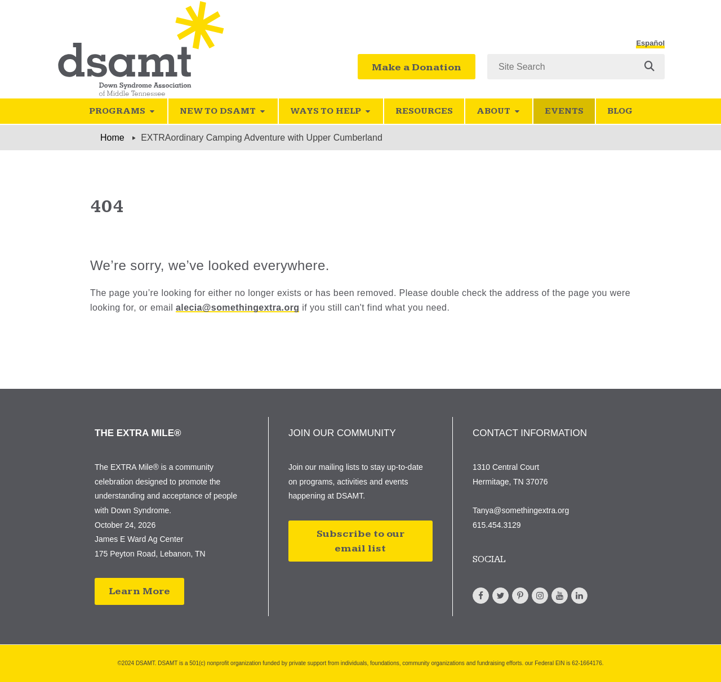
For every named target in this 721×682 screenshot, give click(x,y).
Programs (122, 111)
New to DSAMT (223, 111)
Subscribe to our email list (360, 541)
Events (564, 111)
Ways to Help (331, 111)
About (499, 111)
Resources (424, 111)
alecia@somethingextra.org (237, 307)
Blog (620, 111)
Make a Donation (416, 67)
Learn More (139, 591)
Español (650, 43)
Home (112, 137)
